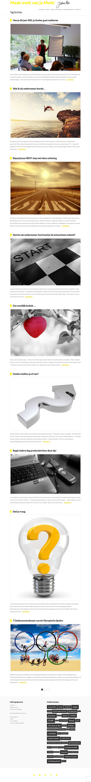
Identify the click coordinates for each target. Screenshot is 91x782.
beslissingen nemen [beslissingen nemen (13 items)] (59, 711)
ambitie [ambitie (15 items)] (67, 707)
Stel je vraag (19, 511)
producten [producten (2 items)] (55, 747)
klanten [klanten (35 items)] (71, 725)
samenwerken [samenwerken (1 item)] (56, 751)
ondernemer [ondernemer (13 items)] (65, 738)
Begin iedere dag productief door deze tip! (34, 450)
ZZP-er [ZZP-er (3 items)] (64, 761)
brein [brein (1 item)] (79, 711)
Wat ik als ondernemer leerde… (29, 88)
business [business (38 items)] (51, 715)
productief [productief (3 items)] (60, 747)
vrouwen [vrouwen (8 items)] (50, 756)
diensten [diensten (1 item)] (59, 715)
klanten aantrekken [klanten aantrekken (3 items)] (52, 729)
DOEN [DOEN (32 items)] (73, 715)
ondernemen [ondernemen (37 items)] (53, 738)
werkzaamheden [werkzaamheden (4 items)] (59, 756)
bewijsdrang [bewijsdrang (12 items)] (72, 711)
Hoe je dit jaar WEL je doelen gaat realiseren (35, 20)
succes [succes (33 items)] (64, 752)
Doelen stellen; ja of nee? (26, 373)
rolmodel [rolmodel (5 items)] (50, 752)
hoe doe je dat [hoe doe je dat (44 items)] (54, 725)
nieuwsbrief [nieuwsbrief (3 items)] (65, 733)
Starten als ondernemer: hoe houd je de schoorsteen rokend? (44, 234)
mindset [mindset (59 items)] (52, 733)
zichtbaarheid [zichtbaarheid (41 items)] (54, 761)
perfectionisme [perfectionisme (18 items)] (74, 743)
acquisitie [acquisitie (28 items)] (52, 707)
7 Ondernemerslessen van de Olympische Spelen (38, 620)
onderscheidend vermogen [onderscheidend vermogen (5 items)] (55, 743)
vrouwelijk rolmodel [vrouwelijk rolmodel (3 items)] (73, 752)
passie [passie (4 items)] (65, 742)
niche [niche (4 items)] (59, 733)
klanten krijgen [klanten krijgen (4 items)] (61, 729)
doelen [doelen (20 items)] (65, 716)
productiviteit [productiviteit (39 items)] (71, 747)
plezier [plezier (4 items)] (49, 747)
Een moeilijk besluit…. (24, 305)
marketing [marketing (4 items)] (72, 729)
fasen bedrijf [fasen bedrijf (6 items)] (63, 720)
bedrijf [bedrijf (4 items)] (49, 711)
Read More (70, 79)
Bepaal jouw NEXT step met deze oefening (35, 158)
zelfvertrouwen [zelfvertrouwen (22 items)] (71, 757)
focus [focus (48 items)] (71, 720)
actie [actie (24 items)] (60, 707)
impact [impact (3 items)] (64, 725)
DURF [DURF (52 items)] (51, 720)
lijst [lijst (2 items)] (67, 729)
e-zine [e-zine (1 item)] (57, 720)
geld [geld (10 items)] (77, 720)
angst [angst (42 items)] (75, 707)
